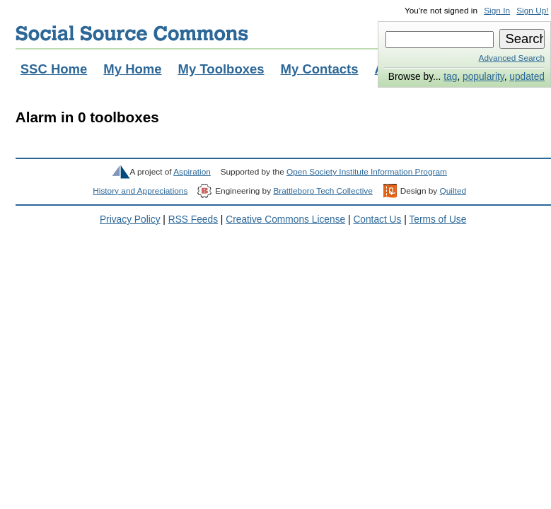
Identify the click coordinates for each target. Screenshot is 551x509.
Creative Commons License (285, 219)
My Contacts (320, 69)
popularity (483, 76)
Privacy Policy (130, 219)
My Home (132, 69)
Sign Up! (532, 11)
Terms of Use (437, 219)
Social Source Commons (132, 33)
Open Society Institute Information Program (366, 172)
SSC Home (54, 69)
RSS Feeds (193, 219)
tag (450, 76)
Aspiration (192, 172)
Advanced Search (512, 58)
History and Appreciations (140, 191)
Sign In (497, 11)
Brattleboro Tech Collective (322, 191)
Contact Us (377, 219)
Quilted (453, 191)
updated (527, 76)
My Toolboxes (221, 69)
